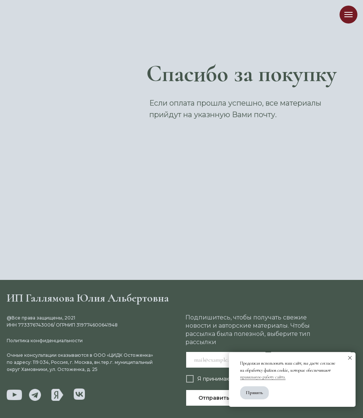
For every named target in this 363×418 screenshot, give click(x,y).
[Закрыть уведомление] (350, 358)
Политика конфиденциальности (45, 340)
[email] (226, 360)
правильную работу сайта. (263, 377)
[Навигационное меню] (348, 14)
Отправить (213, 397)
